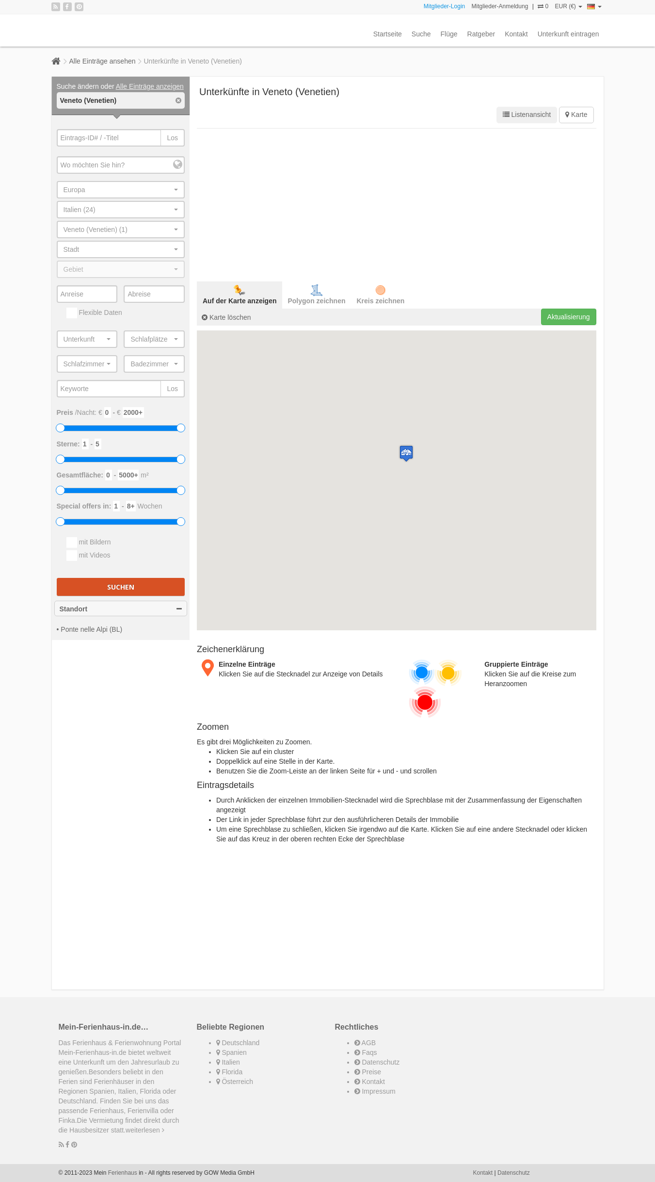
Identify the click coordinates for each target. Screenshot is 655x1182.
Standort (121, 609)
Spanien (231, 1052)
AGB (365, 1043)
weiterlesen (145, 1130)
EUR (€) (568, 6)
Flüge (449, 34)
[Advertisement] (396, 204)
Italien (228, 1062)
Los (172, 138)
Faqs (365, 1052)
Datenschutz (377, 1062)
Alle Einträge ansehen (102, 61)
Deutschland (238, 1043)
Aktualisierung (568, 317)
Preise (368, 1072)
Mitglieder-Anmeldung (500, 6)
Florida (229, 1072)
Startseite (387, 34)
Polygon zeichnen (316, 294)
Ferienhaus (122, 1172)
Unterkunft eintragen (568, 34)
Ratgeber (481, 34)
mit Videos (88, 555)
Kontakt (516, 34)
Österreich (234, 1081)
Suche (421, 34)
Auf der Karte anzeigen (239, 294)
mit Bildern (88, 542)
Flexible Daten (94, 313)
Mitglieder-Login (444, 6)
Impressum (375, 1091)
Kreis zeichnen (381, 294)
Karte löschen (226, 317)
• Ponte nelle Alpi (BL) (90, 629)
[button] (406, 453)
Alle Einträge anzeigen (150, 86)
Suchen (120, 586)
